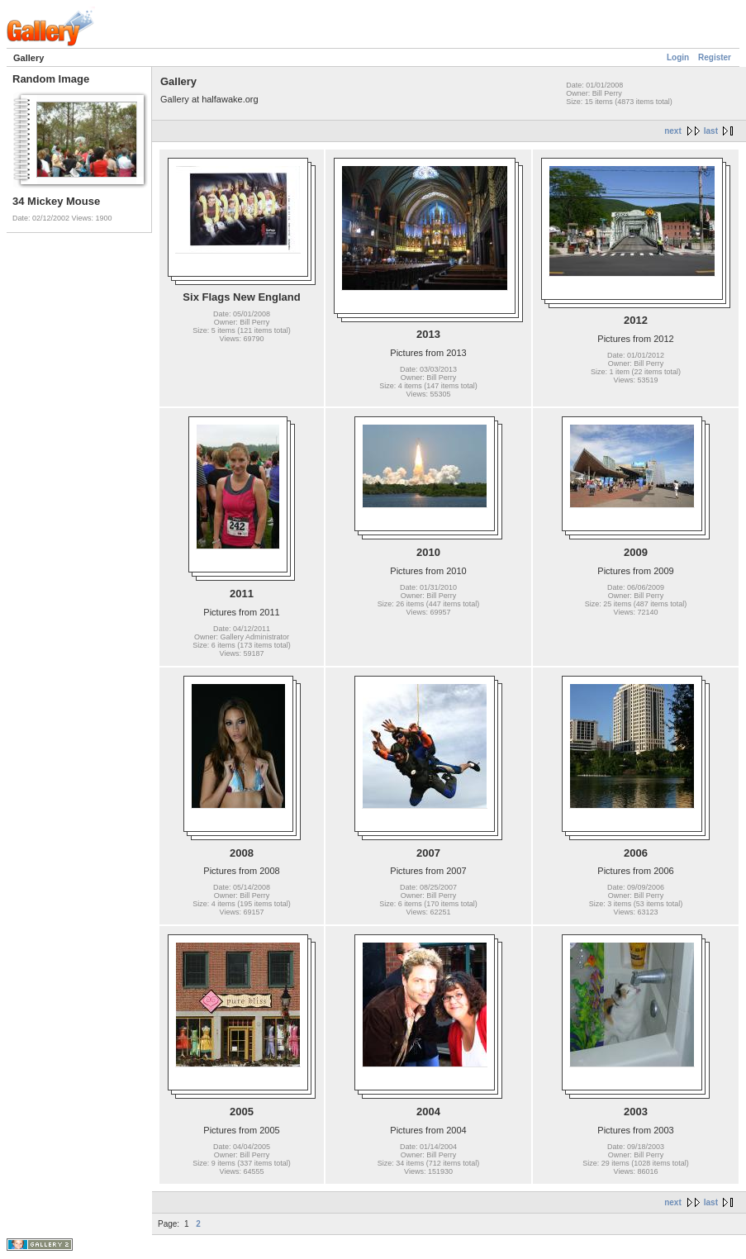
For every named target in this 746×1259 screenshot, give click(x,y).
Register (714, 57)
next (673, 130)
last (711, 130)
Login (678, 57)
